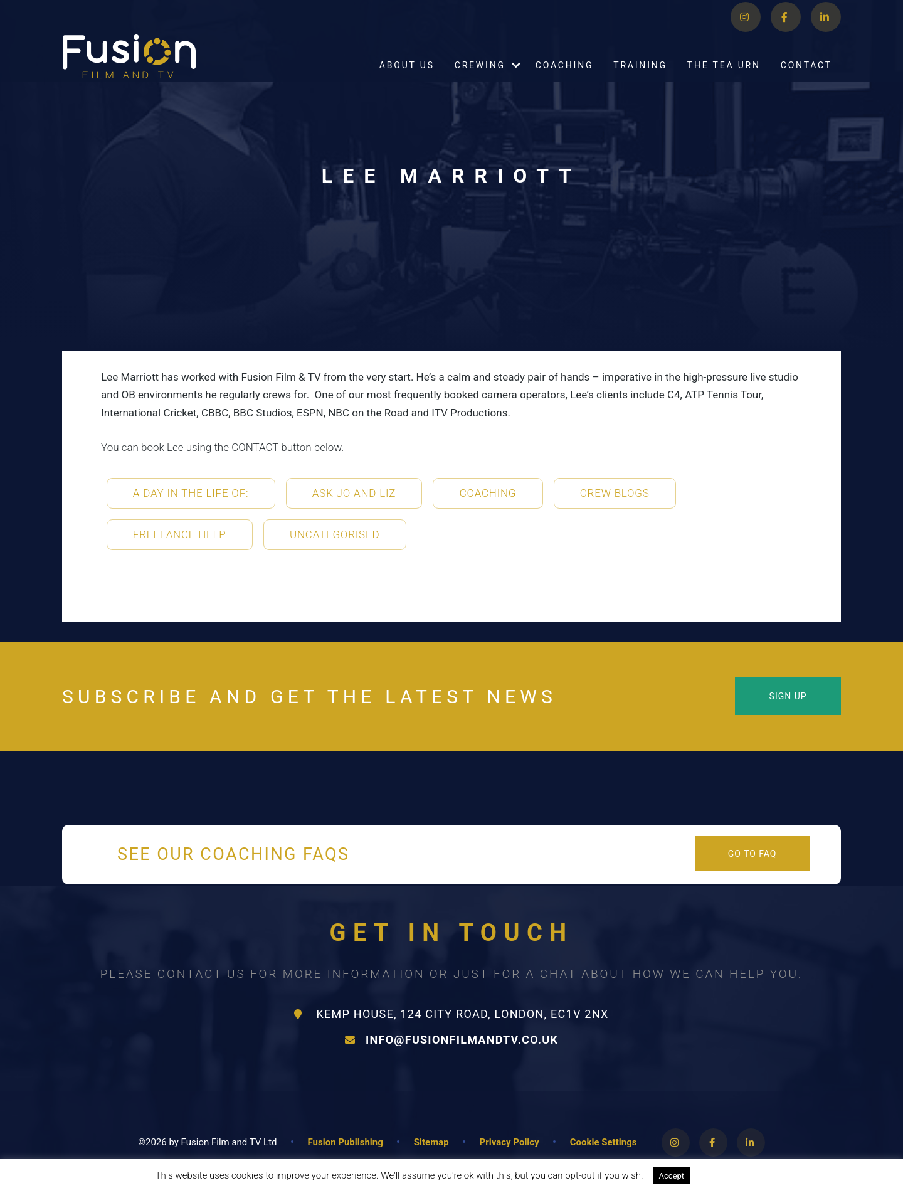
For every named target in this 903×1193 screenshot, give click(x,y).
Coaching (565, 81)
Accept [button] (672, 1175)
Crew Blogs (615, 493)
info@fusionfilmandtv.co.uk (451, 1039)
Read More (725, 1175)
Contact (806, 81)
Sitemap (431, 1142)
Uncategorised (334, 534)
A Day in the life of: (191, 493)
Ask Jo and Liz (354, 493)
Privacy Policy (509, 1142)
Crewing (480, 81)
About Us (407, 81)
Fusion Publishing (345, 1142)
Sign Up (788, 696)
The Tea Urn (724, 81)
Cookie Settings (603, 1142)
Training (640, 81)
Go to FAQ (752, 854)
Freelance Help (179, 534)
